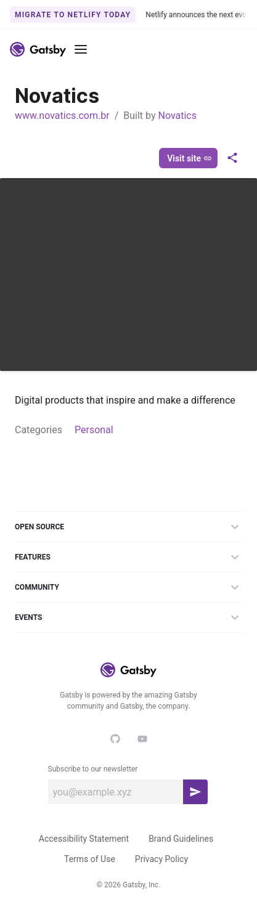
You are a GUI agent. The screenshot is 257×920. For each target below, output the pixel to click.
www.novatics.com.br (62, 115)
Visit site (189, 158)
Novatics (177, 115)
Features (128, 557)
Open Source (128, 526)
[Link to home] (38, 49)
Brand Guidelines (181, 839)
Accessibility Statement (84, 839)
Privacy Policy (161, 859)
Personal (94, 430)
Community (128, 587)
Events (128, 617)
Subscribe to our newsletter (93, 769)
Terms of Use (89, 859)
